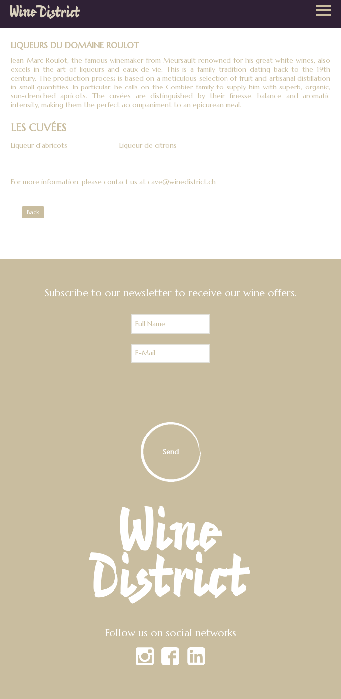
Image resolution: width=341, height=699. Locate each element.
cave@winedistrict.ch (182, 181)
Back (33, 212)
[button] (323, 11)
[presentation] (170, 392)
